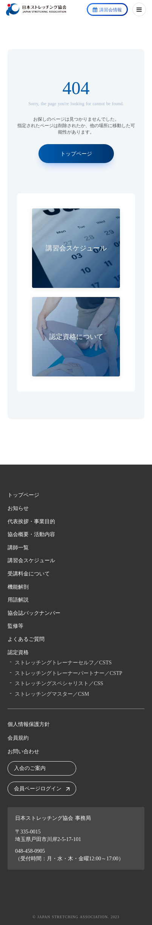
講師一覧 (18, 547)
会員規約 (18, 738)
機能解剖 (18, 587)
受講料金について (29, 574)
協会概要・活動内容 (31, 534)
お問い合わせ (23, 751)
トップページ (23, 495)
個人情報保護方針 (29, 724)
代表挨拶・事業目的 (31, 521)
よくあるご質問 (26, 639)
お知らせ (18, 508)
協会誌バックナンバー (34, 613)
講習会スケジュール (31, 560)
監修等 (15, 626)
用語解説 (18, 600)
